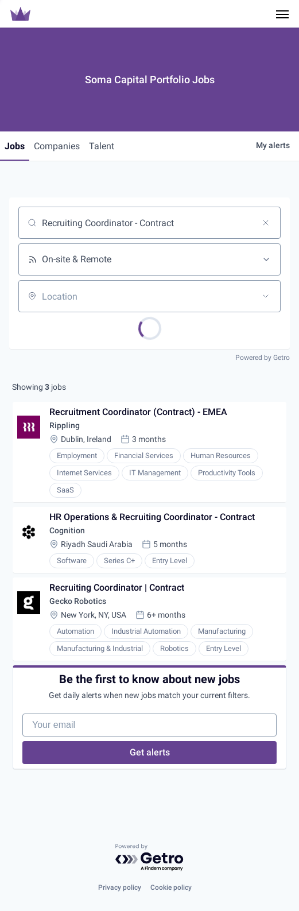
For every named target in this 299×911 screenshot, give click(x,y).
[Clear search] (265, 222)
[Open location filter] (265, 296)
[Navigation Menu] (282, 14)
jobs (15, 146)
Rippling (64, 425)
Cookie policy (171, 887)
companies (57, 146)
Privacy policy (119, 887)
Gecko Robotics (77, 601)
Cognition (67, 530)
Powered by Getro (262, 358)
